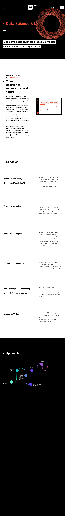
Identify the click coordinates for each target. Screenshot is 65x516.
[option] (48, 106)
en (53, 7)
